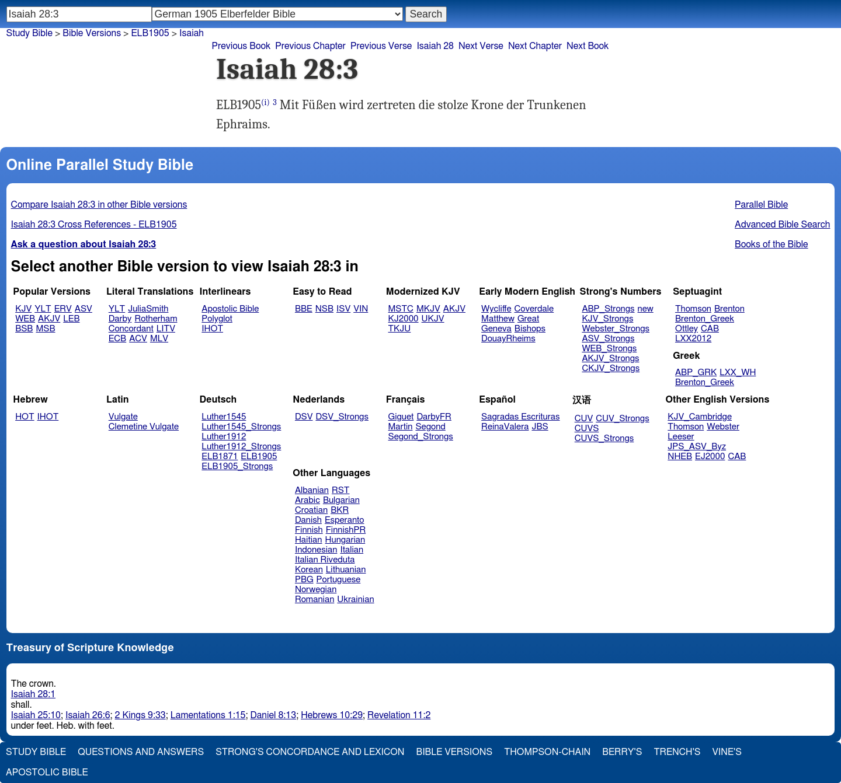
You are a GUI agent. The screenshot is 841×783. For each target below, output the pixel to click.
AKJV (49, 318)
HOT (24, 417)
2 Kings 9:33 (140, 715)
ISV (343, 309)
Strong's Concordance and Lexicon (310, 752)
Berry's (622, 752)
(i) (265, 102)
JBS (539, 426)
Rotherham (155, 318)
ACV (138, 338)
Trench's (677, 752)
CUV (584, 418)
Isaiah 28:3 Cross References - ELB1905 (94, 224)
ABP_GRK (696, 372)
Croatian (311, 510)
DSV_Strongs (342, 417)
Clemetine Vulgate (144, 426)
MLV (159, 338)
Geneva (496, 328)
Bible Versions (91, 33)
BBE (303, 309)
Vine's (727, 752)
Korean (309, 569)
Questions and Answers (141, 752)
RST (341, 490)
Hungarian (345, 540)
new (646, 309)
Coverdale (534, 309)
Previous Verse (381, 46)
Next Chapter (535, 46)
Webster (723, 426)
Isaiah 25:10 (36, 715)
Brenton (729, 309)
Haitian (308, 540)
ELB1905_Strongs (237, 466)
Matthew (498, 318)
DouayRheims (508, 338)
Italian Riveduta (325, 559)
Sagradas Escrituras (520, 417)
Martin (400, 426)
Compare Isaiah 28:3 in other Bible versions (99, 204)
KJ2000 (403, 318)
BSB (24, 328)
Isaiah (191, 33)
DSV (304, 417)
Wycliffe (496, 309)
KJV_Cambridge (700, 417)
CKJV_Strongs (611, 368)
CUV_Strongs (622, 418)
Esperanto (344, 520)
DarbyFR (433, 417)
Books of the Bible (771, 244)
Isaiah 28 (435, 46)
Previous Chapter (310, 46)
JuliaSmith (148, 309)
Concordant (131, 328)
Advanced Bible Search (782, 224)
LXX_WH (738, 372)
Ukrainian (355, 599)
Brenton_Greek (704, 318)
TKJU (399, 328)
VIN (360, 309)
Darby (120, 318)
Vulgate (123, 417)
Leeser (681, 436)
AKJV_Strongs (610, 358)
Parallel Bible (761, 204)
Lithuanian (346, 569)
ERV (63, 309)
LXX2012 (693, 338)
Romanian (314, 599)
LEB (71, 318)
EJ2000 (710, 456)
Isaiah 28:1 (33, 694)
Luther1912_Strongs (241, 446)
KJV (23, 309)
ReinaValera (505, 426)
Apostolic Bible (47, 772)
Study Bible (29, 33)
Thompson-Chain (547, 752)
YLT (42, 309)
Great (528, 318)
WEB (25, 318)
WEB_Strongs (609, 348)
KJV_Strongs (607, 318)
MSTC (400, 309)
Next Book (588, 46)
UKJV (433, 318)
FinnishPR (346, 530)
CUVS (587, 428)
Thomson (693, 309)
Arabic (307, 500)
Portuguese (339, 579)
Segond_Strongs (420, 436)
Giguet (401, 417)
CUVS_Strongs (604, 438)
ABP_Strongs (608, 309)
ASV (83, 309)
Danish (308, 520)
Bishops (530, 328)
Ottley (686, 328)
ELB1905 (259, 456)
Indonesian (316, 550)
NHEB (680, 456)
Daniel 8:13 (274, 715)
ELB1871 (219, 456)
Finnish (309, 530)
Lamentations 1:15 (208, 715)
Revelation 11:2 (398, 715)
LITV (166, 328)
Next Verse (480, 46)
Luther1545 (223, 417)
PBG (304, 579)
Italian (351, 550)
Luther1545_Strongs (241, 426)
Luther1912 (223, 436)
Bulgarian (341, 500)
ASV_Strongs (608, 338)
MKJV (428, 309)
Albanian (312, 490)
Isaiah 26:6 (87, 715)
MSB (45, 328)
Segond (430, 426)
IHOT (212, 328)
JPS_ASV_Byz (697, 446)
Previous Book (240, 46)
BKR (340, 510)
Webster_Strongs (615, 328)
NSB (324, 309)
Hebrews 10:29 (332, 715)
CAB (710, 328)
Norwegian (315, 589)
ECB (117, 338)
